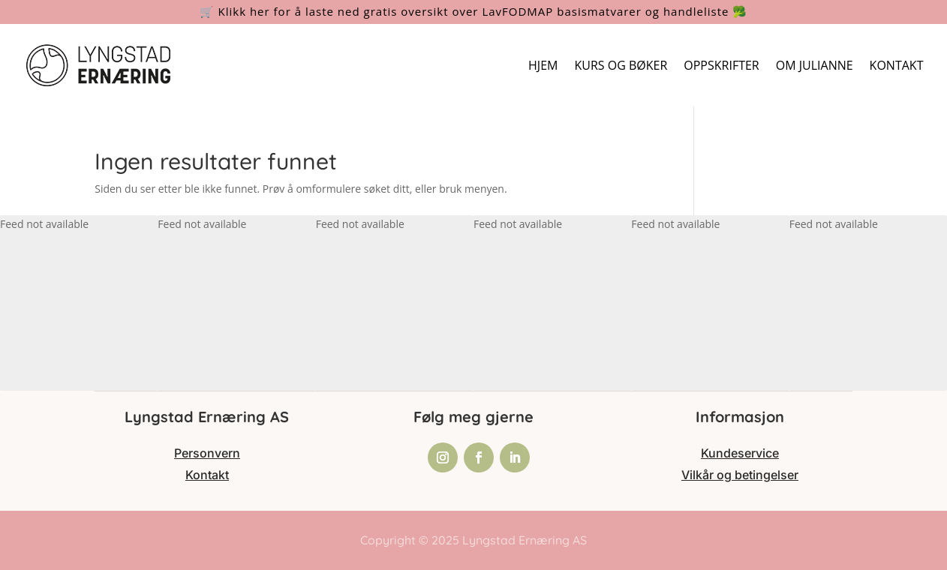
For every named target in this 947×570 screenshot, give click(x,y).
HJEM (543, 65)
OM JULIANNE (814, 65)
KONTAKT (897, 65)
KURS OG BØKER (620, 65)
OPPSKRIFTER (721, 65)
